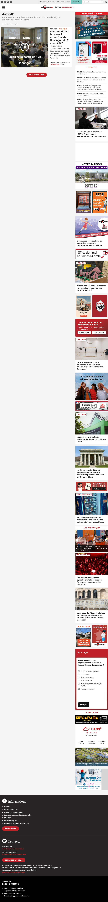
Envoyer (83, 704)
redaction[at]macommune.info (13, 849)
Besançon (54, 29)
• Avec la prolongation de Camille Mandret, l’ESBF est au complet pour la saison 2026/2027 (90, 88)
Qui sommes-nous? (11, 809)
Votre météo (92, 713)
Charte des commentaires (13, 812)
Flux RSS (7, 818)
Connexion (99, 333)
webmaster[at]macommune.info (13, 872)
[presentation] (77, 540)
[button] (102, 2)
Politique (63, 29)
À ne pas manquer (92, 528)
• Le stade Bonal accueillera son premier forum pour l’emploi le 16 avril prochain (91, 80)
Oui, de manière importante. (90, 671)
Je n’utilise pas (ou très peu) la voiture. (91, 685)
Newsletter (10, 829)
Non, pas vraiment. (87, 677)
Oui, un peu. (85, 674)
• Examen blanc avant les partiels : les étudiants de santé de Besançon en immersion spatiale (90, 101)
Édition (58, 7)
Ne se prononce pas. (88, 689)
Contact (7, 806)
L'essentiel (92, 67)
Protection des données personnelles (17, 815)
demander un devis (14, 860)
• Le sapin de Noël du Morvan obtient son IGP (91, 95)
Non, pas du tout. (87, 680)
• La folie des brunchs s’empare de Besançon (91, 73)
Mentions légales (10, 821)
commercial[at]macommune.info (14, 854)
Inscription (84, 333)
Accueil (5, 24)
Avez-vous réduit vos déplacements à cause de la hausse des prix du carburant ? (91, 663)
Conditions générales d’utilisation (16, 823)
